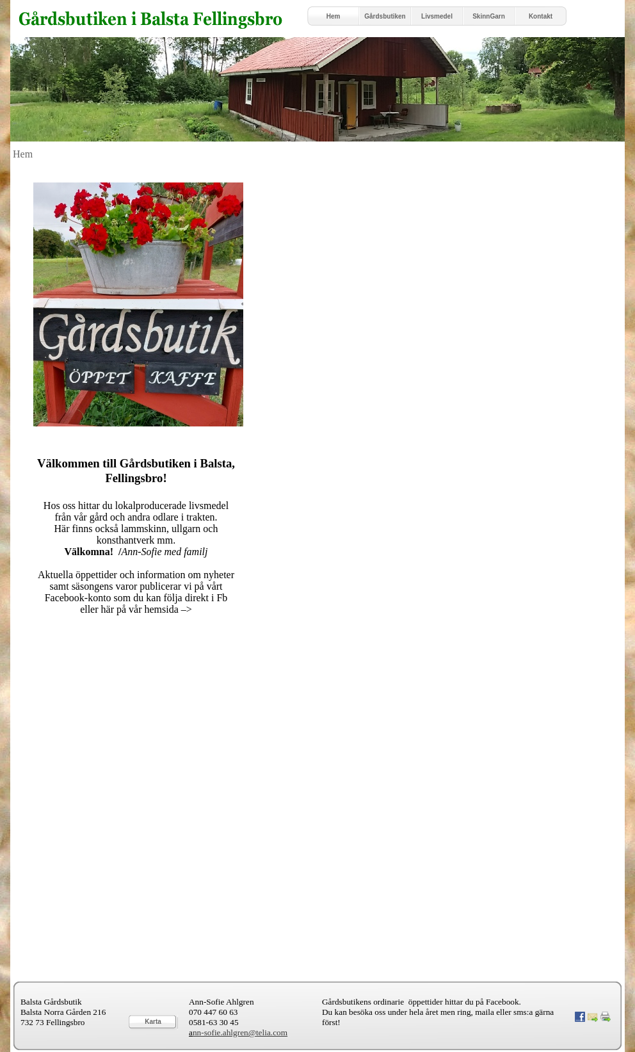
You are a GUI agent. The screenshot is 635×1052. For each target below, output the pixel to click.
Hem (23, 154)
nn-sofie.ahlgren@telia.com (240, 1032)
